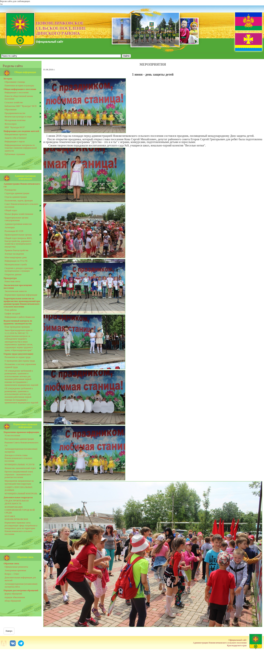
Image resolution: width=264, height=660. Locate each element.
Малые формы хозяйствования (19, 214)
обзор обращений (13, 601)
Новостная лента (12, 281)
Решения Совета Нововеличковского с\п (21, 444)
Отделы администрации (16, 197)
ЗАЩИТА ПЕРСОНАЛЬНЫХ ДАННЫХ (19, 488)
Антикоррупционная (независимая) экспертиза (21, 450)
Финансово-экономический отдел (20, 468)
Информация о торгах (15, 141)
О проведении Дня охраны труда (20, 361)
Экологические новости (16, 291)
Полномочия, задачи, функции (19, 200)
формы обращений (13, 593)
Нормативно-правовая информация (21, 295)
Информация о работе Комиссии (20, 317)
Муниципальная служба (16, 264)
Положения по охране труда (17, 357)
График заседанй (12, 313)
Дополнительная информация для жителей (20, 579)
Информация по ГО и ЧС (16, 261)
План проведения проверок (17, 327)
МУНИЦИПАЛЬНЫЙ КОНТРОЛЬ (21, 493)
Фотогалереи (11, 124)
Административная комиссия (18, 224)
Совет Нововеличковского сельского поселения (21, 205)
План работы (11, 310)
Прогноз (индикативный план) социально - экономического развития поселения (19, 474)
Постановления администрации (19, 439)
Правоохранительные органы (18, 234)
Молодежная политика (15, 120)
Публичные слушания (15, 154)
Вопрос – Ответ (12, 574)
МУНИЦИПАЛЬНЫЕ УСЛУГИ (19, 464)
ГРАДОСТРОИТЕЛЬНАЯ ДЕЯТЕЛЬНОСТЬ (17, 502)
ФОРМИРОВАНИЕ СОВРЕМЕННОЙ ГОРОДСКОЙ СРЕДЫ (20, 510)
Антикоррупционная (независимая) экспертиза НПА (21, 585)
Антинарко (10, 227)
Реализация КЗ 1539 (14, 231)
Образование (11, 109)
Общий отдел (11, 210)
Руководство (10, 190)
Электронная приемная (15, 570)
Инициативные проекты (16, 134)
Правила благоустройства (16, 250)
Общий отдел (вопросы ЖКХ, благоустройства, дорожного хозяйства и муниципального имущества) (18, 242)
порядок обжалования (15, 597)
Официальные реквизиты (16, 567)
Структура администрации (17, 193)
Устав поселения (12, 435)
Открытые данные (13, 274)
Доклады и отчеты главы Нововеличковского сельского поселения (18, 458)
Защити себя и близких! (16, 138)
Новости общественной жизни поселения (19, 97)
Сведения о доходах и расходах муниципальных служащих (19, 269)
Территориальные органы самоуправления (16, 219)
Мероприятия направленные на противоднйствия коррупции (19, 482)
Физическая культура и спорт (18, 116)
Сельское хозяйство (14, 102)
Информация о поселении (17, 92)
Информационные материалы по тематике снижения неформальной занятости (21, 148)
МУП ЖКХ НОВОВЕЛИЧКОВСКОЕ (16, 517)
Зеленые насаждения (14, 254)
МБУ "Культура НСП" (15, 127)
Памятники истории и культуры (19, 85)
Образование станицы (15, 82)
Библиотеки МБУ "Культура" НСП (21, 106)
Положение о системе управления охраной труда (20, 365)
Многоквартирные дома (16, 257)
